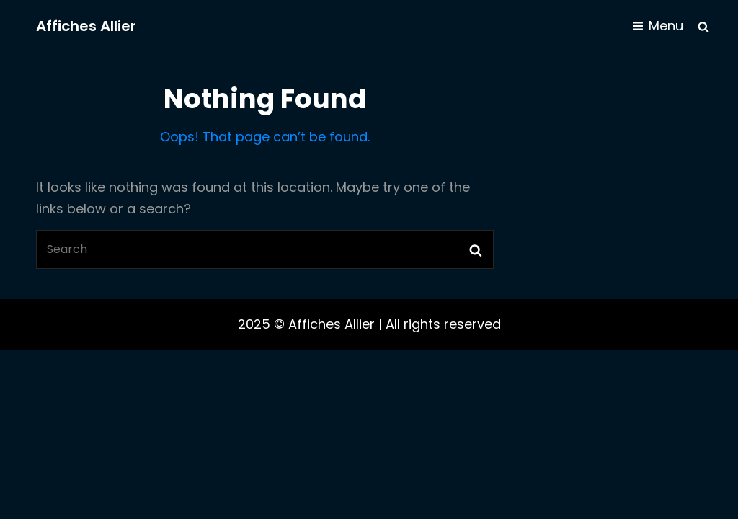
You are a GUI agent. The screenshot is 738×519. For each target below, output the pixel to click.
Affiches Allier (86, 26)
